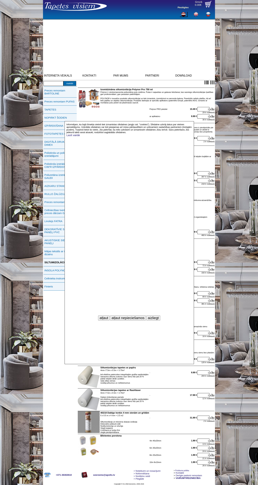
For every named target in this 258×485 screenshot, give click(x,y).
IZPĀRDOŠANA (53, 125)
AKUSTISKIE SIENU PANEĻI (56, 242)
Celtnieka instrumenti (56, 278)
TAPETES (50, 109)
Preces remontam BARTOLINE (54, 92)
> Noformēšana (141, 473)
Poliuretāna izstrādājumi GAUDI (58, 176)
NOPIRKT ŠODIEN (55, 117)
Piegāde (139, 478)
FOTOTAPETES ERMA (58, 133)
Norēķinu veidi (142, 476)
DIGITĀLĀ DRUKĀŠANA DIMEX (58, 143)
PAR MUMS (120, 75)
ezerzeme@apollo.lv (104, 475)
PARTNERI (152, 75)
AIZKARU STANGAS (56, 185)
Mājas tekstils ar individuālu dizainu (60, 253)
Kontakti (180, 473)
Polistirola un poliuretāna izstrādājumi (58, 154)
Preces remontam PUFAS (59, 101)
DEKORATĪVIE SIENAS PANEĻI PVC (58, 231)
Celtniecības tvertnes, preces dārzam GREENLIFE (60, 212)
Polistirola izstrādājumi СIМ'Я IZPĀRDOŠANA (57, 165)
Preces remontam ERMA (59, 202)
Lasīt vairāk (73, 135)
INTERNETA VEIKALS (58, 75)
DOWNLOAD (183, 75)
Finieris (48, 286)
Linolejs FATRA (53, 221)
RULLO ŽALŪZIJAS (56, 193)
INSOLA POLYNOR (55, 270)
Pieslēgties (183, 7)
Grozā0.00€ (198, 3)
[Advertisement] (129, 45)
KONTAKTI (89, 75)
